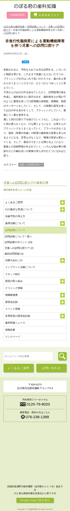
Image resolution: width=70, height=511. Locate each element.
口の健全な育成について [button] (35, 209)
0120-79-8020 (38, 404)
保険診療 (10, 329)
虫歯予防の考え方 (15, 216)
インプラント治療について (20, 267)
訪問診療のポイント (18, 242)
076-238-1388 (37, 417)
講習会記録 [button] (35, 302)
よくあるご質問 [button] (35, 202)
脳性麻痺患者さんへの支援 (18, 190)
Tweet (25, 62)
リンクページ (12, 336)
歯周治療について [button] (35, 223)
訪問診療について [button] (35, 230)
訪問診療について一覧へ (18, 236)
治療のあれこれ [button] (35, 260)
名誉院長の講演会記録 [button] (35, 316)
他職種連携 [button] (35, 295)
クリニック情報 (14, 288)
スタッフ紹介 (12, 274)
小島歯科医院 (17, 14)
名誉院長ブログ (49, 14)
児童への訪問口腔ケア (31, 164)
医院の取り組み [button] (35, 281)
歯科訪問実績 (14, 253)
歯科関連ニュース (15, 322)
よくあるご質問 (19, 367)
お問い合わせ (51, 367)
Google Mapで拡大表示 (35, 500)
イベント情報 (12, 308)
